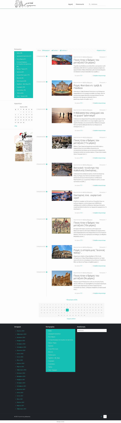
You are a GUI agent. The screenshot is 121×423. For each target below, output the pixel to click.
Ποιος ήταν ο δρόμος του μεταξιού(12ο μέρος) (86, 61)
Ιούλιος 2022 (20, 353)
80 (78, 312)
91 (64, 315)
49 (53, 310)
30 (61, 307)
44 (101, 307)
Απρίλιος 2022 (20, 363)
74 (61, 312)
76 (67, 312)
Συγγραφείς (20, 87)
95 (75, 315)
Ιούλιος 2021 (20, 392)
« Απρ (15, 126)
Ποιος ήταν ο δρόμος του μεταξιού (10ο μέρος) (86, 224)
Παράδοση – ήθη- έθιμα (22, 84)
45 (41, 310)
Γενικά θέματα (20, 59)
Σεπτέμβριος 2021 (21, 386)
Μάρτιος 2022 (20, 366)
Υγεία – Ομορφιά (21, 96)
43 (98, 307)
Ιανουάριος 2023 (21, 337)
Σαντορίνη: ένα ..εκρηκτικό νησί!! (87, 196)
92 (67, 315)
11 (70, 304)
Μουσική (19, 78)
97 (81, 315)
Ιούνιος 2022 (20, 357)
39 (87, 307)
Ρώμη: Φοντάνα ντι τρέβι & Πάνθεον (88, 86)
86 (95, 312)
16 (84, 304)
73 (58, 312)
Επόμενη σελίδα (71, 318)
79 (75, 312)
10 (67, 304)
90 (61, 315)
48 (50, 310)
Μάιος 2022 (20, 360)
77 (70, 312)
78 (73, 312)
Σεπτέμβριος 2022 (21, 347)
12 (73, 304)
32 (67, 307)
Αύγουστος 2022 (21, 350)
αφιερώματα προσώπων (23, 56)
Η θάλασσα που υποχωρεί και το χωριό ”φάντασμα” (89, 114)
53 (64, 310)
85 (93, 312)
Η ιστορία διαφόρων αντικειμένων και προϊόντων (24, 63)
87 (98, 312)
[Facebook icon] (101, 416)
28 (55, 307)
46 (44, 310)
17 (87, 304)
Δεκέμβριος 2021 (21, 376)
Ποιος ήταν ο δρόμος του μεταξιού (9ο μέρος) (86, 277)
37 (81, 307)
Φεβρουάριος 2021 (21, 408)
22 (101, 304)
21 (98, 304)
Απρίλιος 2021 (20, 402)
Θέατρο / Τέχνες (21, 69)
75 (64, 312)
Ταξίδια (19, 93)
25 (47, 307)
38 (84, 307)
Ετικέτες (55, 50)
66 (101, 310)
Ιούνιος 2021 (20, 395)
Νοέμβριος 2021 (21, 379)
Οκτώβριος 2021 (21, 382)
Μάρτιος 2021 (20, 405)
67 (41, 312)
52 (61, 310)
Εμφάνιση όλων (101, 50)
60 (84, 310)
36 (78, 307)
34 (73, 307)
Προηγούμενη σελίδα (71, 299)
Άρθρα (18, 53)
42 (95, 307)
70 (50, 312)
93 (70, 315)
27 (53, 307)
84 (90, 312)
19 (93, 304)
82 (84, 312)
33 (70, 307)
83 (87, 312)
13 (75, 304)
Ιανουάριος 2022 (21, 373)
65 (98, 310)
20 (95, 304)
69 (47, 312)
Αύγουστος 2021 (21, 389)
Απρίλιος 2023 (20, 331)
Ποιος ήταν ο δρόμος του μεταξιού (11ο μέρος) (86, 141)
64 (95, 310)
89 (58, 315)
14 (78, 304)
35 (75, 307)
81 (81, 312)
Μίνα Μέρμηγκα (88, 57)
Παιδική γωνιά (20, 81)
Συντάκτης (64, 50)
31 (64, 307)
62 (90, 310)
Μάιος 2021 (20, 399)
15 (81, 304)
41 (93, 307)
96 (78, 315)
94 (73, 315)
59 (81, 310)
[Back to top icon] (105, 416)
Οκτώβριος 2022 (21, 344)
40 (90, 307)
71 (53, 312)
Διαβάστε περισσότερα (99, 75)
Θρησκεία (19, 72)
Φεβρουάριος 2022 (21, 369)
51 (58, 310)
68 (44, 312)
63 (93, 310)
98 (84, 315)
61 (87, 310)
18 (90, 304)
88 (101, 312)
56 (73, 310)
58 (78, 310)
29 (58, 307)
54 (67, 310)
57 (75, 310)
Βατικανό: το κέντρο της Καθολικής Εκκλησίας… (86, 169)
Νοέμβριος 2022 (21, 340)
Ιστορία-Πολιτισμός (22, 75)
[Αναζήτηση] (92, 330)
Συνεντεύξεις (20, 90)
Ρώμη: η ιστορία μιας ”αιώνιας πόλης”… (89, 251)
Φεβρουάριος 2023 (21, 334)
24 (44, 307)
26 (50, 307)
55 (70, 310)
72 (55, 312)
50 (55, 310)
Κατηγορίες (46, 50)
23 (41, 307)
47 (47, 310)
